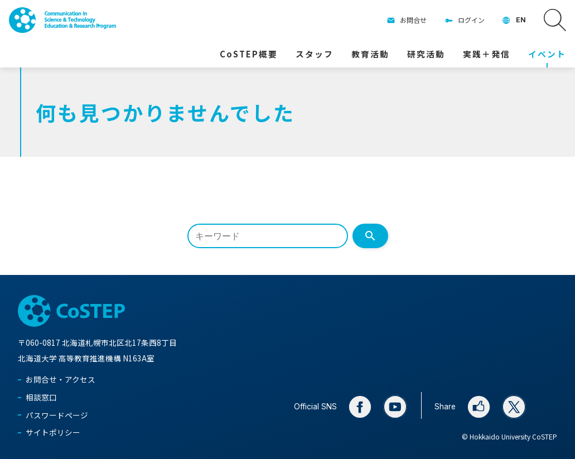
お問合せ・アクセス (60, 379)
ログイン (471, 20)
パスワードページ (57, 415)
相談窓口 (41, 397)
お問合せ (413, 20)
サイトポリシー (53, 432)
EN (521, 20)
